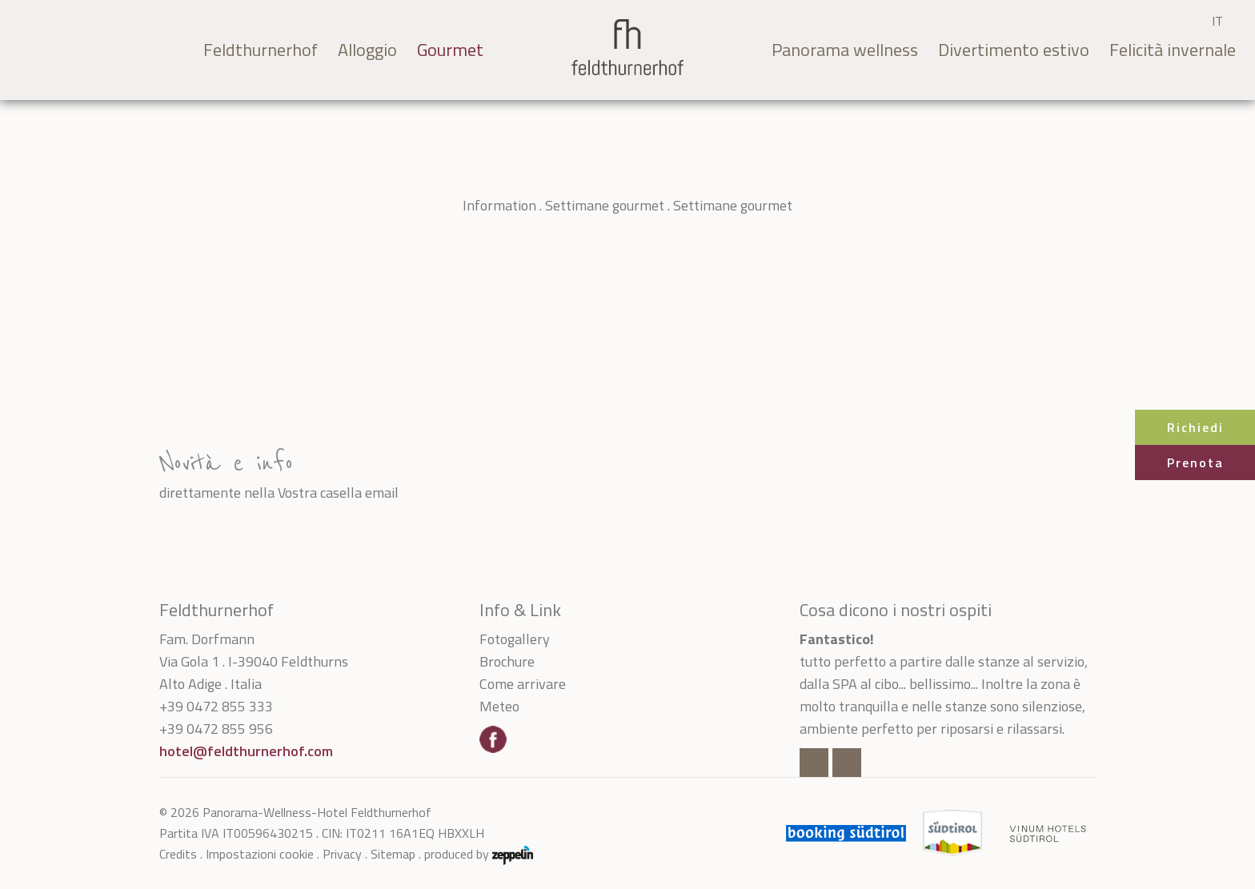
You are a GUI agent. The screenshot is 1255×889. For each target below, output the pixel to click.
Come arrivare (522, 684)
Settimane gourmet (604, 205)
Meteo (499, 706)
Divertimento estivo (1013, 49)
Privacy (342, 853)
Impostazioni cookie (260, 853)
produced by (478, 853)
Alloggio (367, 49)
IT (1217, 20)
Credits (178, 853)
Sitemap (393, 853)
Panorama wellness (845, 49)
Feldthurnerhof (260, 49)
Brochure (507, 661)
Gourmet (450, 49)
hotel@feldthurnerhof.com (246, 751)
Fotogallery (514, 639)
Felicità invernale (1172, 49)
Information (499, 205)
